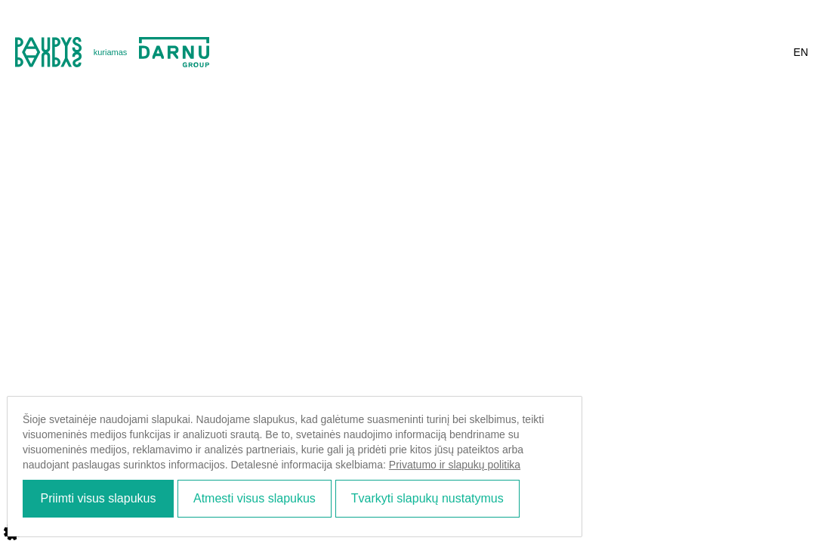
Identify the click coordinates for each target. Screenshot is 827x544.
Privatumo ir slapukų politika (470, 464)
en (801, 51)
